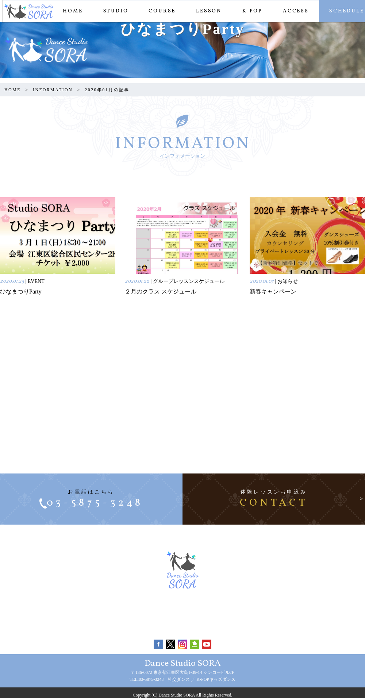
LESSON (206, 11)
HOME (70, 11)
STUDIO (113, 11)
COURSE (159, 11)
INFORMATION (53, 90)
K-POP (250, 11)
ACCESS (293, 11)
